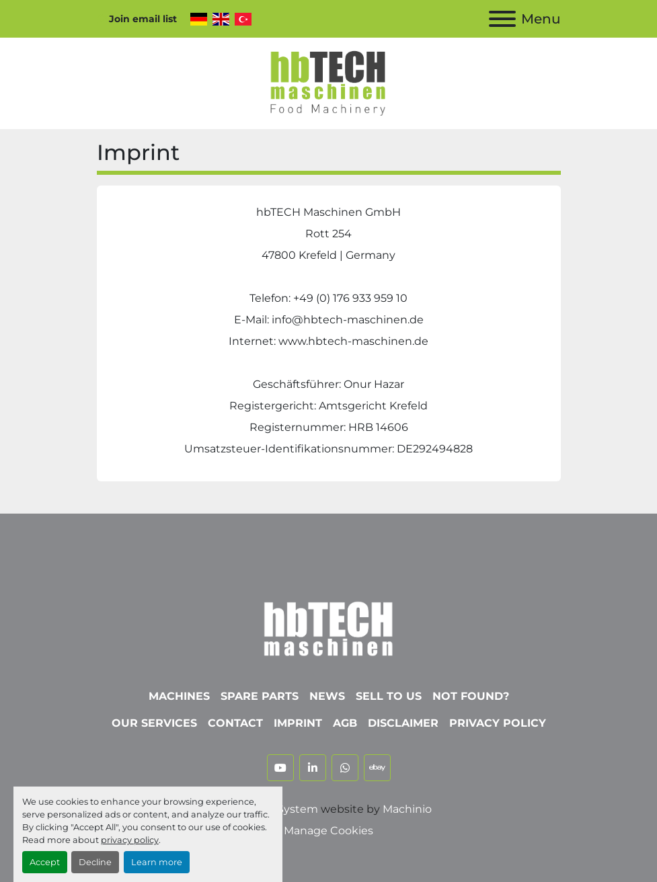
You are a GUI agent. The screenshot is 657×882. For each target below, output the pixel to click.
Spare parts (260, 696)
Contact (235, 723)
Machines (179, 696)
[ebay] (377, 767)
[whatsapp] (345, 767)
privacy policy (130, 840)
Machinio (407, 809)
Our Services (154, 723)
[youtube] (280, 767)
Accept (45, 862)
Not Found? (470, 696)
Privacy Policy (497, 723)
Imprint (298, 723)
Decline (95, 862)
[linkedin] (312, 767)
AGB (345, 723)
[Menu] (502, 19)
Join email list (143, 19)
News (327, 696)
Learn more (156, 862)
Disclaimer (403, 723)
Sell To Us (389, 696)
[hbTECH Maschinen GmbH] (328, 626)
